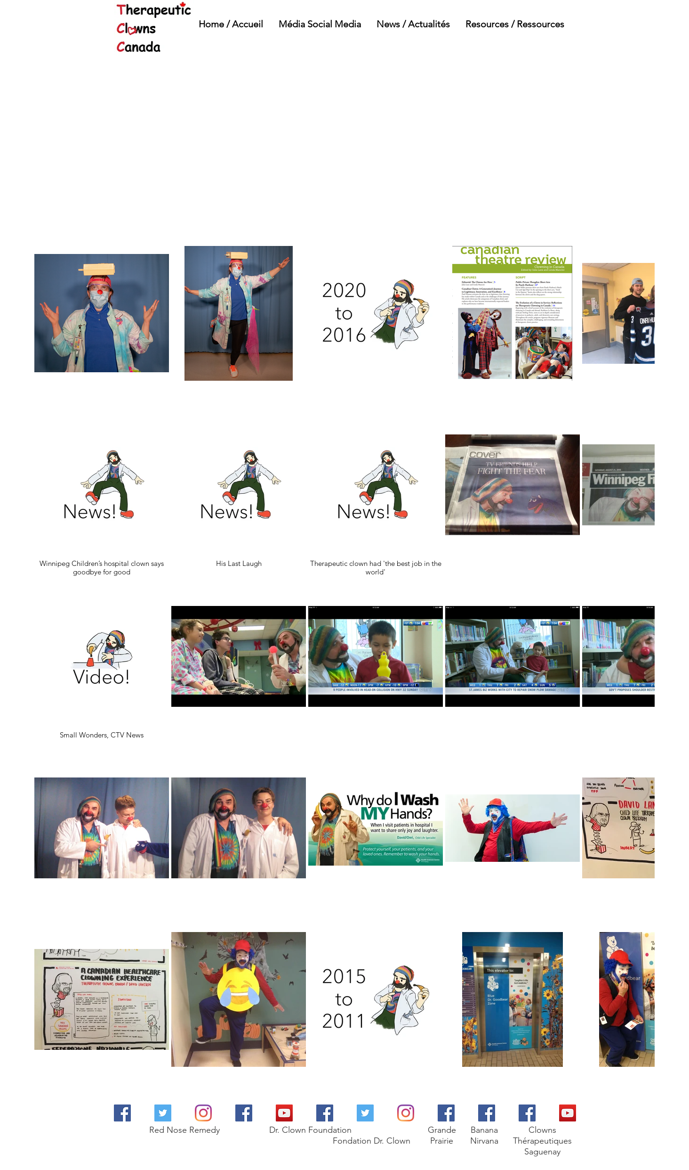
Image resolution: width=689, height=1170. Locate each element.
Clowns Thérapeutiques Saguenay (542, 1141)
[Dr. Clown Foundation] (284, 1113)
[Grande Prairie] (446, 1113)
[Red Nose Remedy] (122, 1113)
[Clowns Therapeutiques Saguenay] (527, 1113)
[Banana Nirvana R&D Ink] (486, 1113)
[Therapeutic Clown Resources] (243, 1113)
